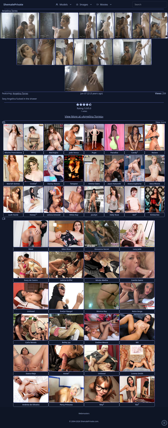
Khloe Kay (73, 215)
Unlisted (31, 311)
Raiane (155, 152)
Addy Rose (114, 215)
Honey (33, 214)
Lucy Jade (137, 249)
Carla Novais (30, 342)
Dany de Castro (31, 280)
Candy (134, 152)
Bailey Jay (66, 342)
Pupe (94, 152)
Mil (137, 342)
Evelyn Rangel (66, 311)
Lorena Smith (137, 373)
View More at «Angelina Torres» (84, 116)
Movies (104, 4)
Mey (101, 404)
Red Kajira (53, 152)
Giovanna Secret (101, 249)
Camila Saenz (137, 280)
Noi (137, 404)
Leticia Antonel (53, 215)
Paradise (114, 152)
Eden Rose (66, 249)
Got (135, 214)
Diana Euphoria (134, 183)
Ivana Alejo (31, 373)
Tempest (74, 183)
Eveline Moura (101, 342)
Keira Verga (137, 311)
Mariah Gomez (13, 183)
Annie (66, 373)
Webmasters (84, 413)
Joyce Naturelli (114, 183)
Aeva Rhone (154, 183)
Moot (30, 249)
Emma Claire (94, 183)
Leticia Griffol (66, 280)
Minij (33, 152)
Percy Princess (66, 404)
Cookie (33, 183)
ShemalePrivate (13, 4)
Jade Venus (74, 152)
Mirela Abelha (102, 280)
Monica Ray (102, 311)
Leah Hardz (13, 215)
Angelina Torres (9, 10)
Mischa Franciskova (13, 152)
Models (64, 4)
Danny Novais (54, 183)
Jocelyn (94, 215)
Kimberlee (154, 215)
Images (84, 4)
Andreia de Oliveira (30, 404)
